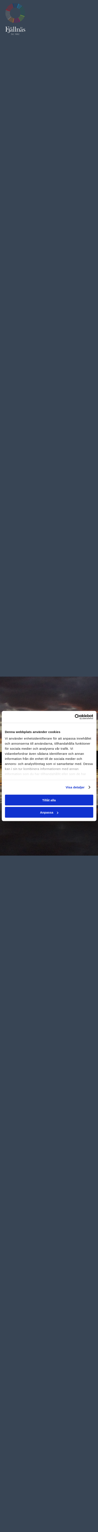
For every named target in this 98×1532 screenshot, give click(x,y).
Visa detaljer (75, 787)
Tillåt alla (49, 800)
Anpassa (49, 812)
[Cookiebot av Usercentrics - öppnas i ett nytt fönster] (74, 717)
